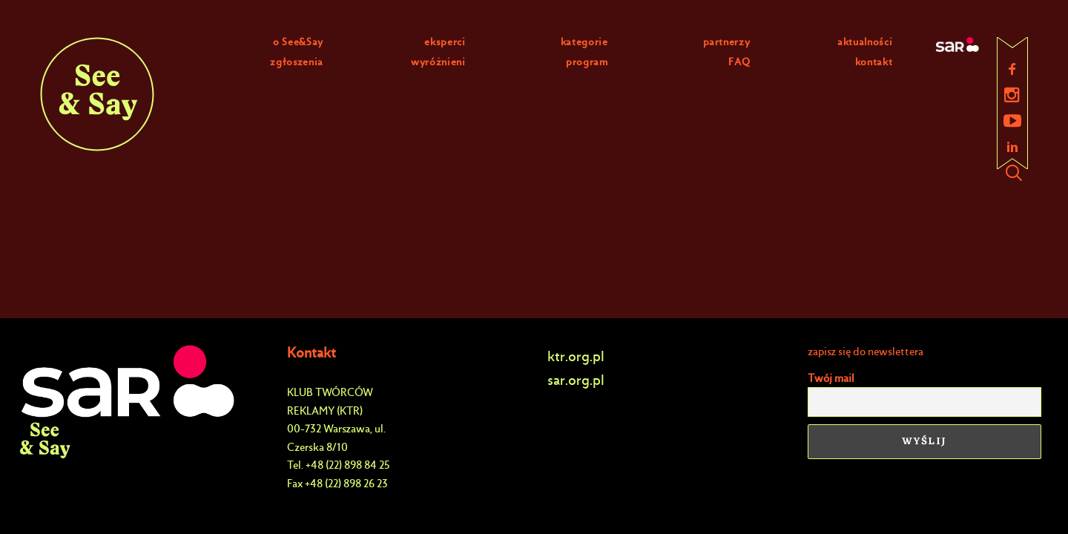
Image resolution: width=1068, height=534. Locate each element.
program (587, 62)
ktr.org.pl (575, 356)
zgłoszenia (296, 62)
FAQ (739, 62)
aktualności (864, 42)
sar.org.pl (575, 380)
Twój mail (831, 378)
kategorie (584, 42)
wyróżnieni (438, 62)
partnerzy (727, 42)
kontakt (874, 62)
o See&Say (298, 42)
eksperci (444, 42)
